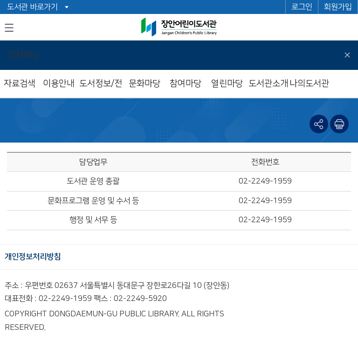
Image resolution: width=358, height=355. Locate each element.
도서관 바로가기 (32, 7)
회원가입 (338, 7)
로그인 (301, 7)
